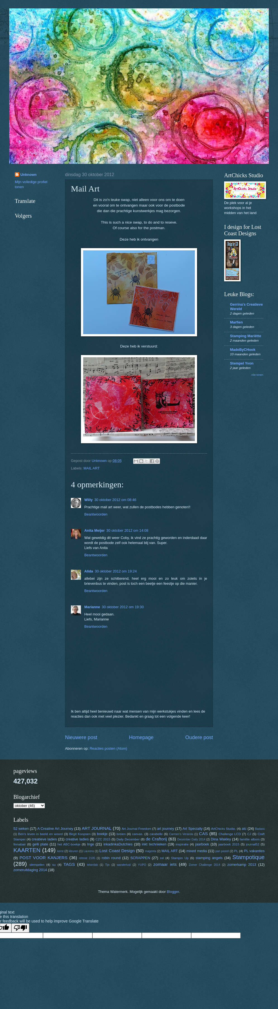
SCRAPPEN (140, 858)
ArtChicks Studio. (223, 828)
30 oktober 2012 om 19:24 (115, 571)
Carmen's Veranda (181, 834)
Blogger (173, 892)
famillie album (250, 839)
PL (236, 851)
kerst (60, 851)
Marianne (92, 607)
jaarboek (202, 844)
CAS (203, 833)
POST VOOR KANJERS (44, 857)
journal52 (252, 844)
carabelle (156, 834)
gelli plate (40, 844)
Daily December (128, 839)
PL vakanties (254, 851)
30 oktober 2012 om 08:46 (115, 500)
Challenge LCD (230, 834)
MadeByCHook (242, 349)
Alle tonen (257, 374)
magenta (150, 851)
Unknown (28, 174)
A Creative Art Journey (55, 828)
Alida (88, 571)
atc (244, 828)
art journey (165, 828)
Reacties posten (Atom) (108, 748)
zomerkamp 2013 (241, 864)
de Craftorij (156, 839)
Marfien (236, 322)
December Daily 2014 (191, 839)
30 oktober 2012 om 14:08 (127, 530)
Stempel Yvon (241, 363)
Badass (260, 828)
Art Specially (193, 828)
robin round (111, 858)
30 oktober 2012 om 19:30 (123, 607)
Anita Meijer (94, 530)
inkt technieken (154, 844)
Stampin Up (180, 858)
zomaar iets (165, 864)
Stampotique (248, 857)
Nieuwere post (81, 737)
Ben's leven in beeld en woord (40, 834)
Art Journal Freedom (136, 828)
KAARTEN (26, 850)
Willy (88, 500)
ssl (162, 858)
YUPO (142, 864)
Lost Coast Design (117, 850)
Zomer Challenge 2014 (204, 864)
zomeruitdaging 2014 (30, 870)
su (54, 864)
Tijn (107, 864)
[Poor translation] (20, 928)
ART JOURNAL (97, 828)
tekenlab (92, 864)
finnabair (19, 844)
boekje (102, 834)
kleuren (73, 851)
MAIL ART (91, 468)
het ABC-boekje (68, 844)
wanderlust (124, 864)
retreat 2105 (87, 858)
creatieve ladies (44, 839)
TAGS (69, 864)
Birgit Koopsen (80, 834)
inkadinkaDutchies (118, 844)
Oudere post (199, 737)
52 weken (21, 828)
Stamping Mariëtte (245, 336)
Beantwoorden (95, 514)
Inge (90, 844)
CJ (249, 834)
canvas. (137, 834)
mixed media (196, 851)
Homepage (141, 737)
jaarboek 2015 (228, 844)
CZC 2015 (102, 839)
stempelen (37, 864)
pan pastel (222, 851)
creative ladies (77, 839)
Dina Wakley (221, 839)
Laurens (88, 851)
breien (121, 834)
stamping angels (209, 858)
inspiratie (182, 844)
